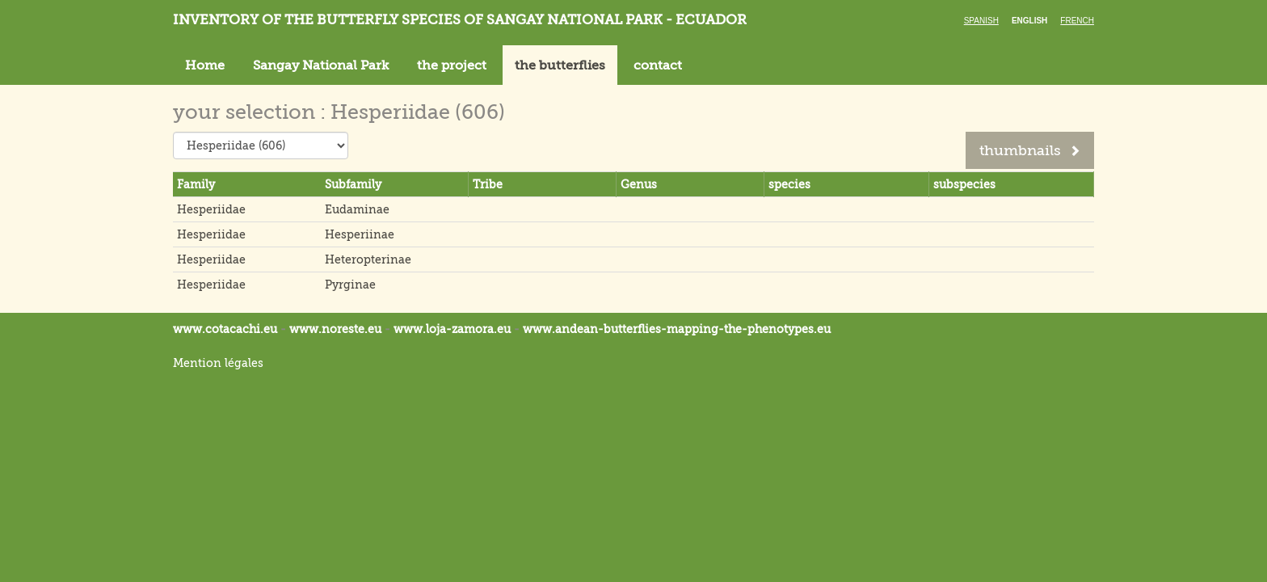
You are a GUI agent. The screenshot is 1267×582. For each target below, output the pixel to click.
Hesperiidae (211, 209)
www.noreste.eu (335, 329)
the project (451, 65)
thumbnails (1029, 150)
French (1077, 20)
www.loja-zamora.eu (452, 329)
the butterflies (560, 65)
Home (205, 65)
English (1029, 20)
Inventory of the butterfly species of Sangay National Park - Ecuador (460, 19)
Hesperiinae (359, 234)
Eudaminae (357, 209)
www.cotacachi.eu (225, 329)
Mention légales (218, 362)
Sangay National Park (321, 65)
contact (658, 65)
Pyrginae (350, 284)
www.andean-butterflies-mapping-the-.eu (677, 329)
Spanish (981, 20)
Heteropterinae (368, 259)
